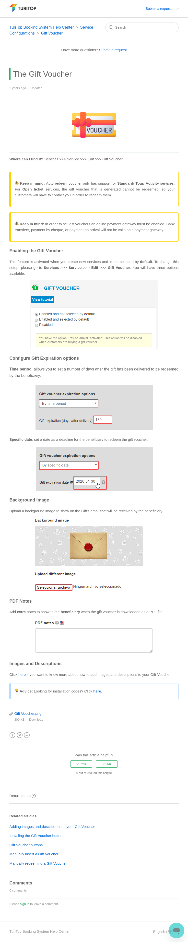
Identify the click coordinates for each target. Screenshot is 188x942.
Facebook (12, 735)
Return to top (22, 796)
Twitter (20, 735)
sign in (24, 904)
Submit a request (159, 9)
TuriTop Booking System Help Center (41, 27)
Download (36, 719)
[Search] (142, 27)
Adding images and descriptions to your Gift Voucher (52, 826)
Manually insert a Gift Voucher (33, 854)
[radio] (81, 764)
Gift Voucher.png (27, 713)
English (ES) (164, 932)
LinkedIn (27, 735)
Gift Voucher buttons (26, 845)
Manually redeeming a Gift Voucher (38, 863)
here (22, 674)
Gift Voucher (52, 33)
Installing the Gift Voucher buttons (36, 836)
